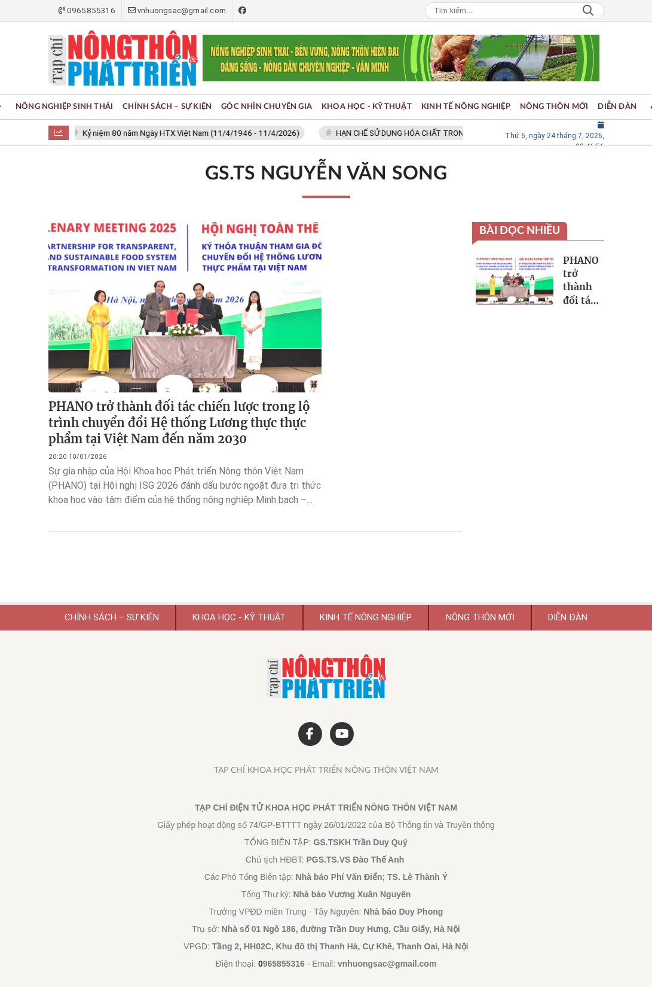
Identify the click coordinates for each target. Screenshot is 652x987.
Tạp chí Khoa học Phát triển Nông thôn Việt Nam (326, 770)
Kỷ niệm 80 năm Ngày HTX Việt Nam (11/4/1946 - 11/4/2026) (192, 133)
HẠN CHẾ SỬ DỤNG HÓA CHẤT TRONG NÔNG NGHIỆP (429, 133)
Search (588, 10)
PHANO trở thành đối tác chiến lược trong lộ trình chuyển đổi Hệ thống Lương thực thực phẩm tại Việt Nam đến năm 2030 (179, 422)
